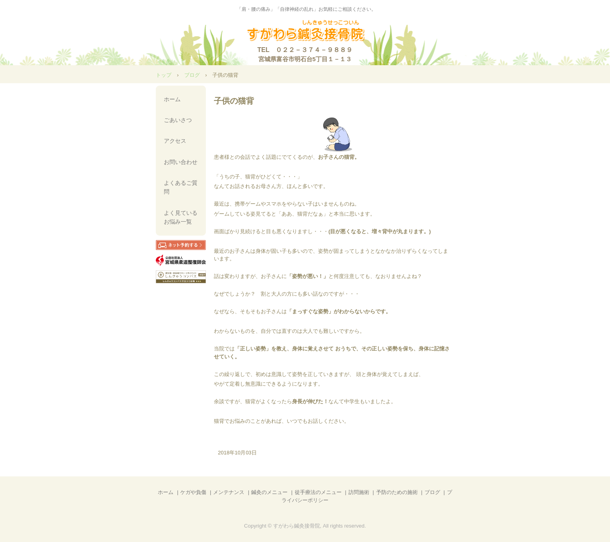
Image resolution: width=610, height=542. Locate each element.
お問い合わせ (180, 162)
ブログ (192, 75)
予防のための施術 (397, 492)
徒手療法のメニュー (318, 492)
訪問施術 (358, 492)
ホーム (172, 99)
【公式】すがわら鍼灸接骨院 (305, 31)
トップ (163, 75)
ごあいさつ (178, 120)
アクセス (175, 141)
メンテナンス (228, 492)
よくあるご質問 (180, 187)
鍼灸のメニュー (269, 492)
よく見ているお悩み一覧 (180, 217)
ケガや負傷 (193, 492)
